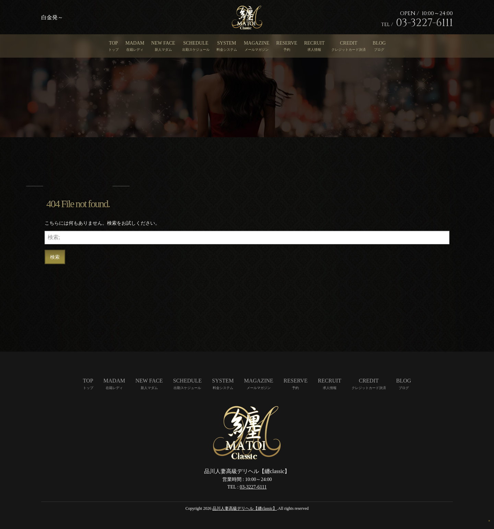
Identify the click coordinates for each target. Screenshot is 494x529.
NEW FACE (163, 43)
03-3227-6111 (253, 487)
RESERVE (286, 43)
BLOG (379, 43)
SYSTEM (226, 43)
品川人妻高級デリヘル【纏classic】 (244, 508)
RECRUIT (314, 43)
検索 (55, 257)
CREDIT (348, 43)
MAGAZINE (257, 43)
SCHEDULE (195, 43)
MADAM (135, 43)
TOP (113, 43)
